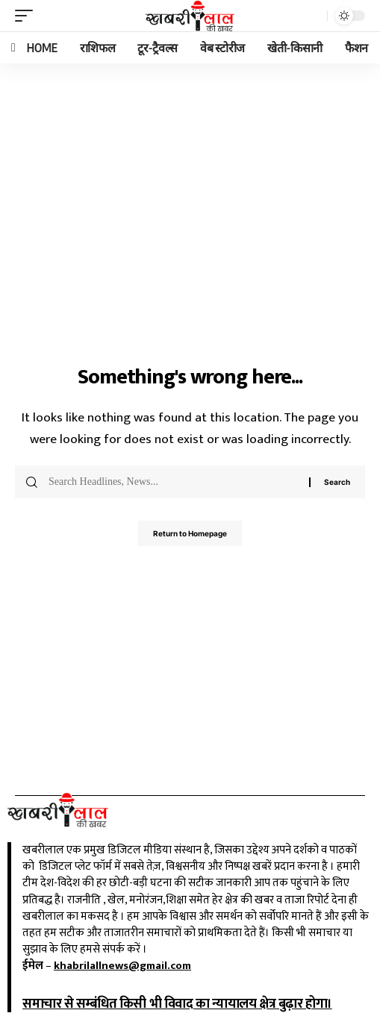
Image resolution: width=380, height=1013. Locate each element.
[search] (312, 15)
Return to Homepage (190, 533)
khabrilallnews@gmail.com (122, 965)
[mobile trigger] (27, 16)
